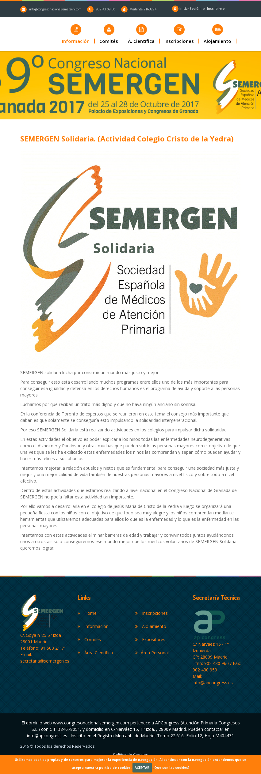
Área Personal (152, 653)
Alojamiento (150, 626)
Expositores (150, 639)
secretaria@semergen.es (44, 661)
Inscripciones (151, 613)
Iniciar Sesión (190, 8)
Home (87, 613)
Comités (89, 639)
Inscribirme (216, 8)
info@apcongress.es (213, 683)
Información (93, 626)
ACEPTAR (142, 767)
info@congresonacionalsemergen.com (55, 9)
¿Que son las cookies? (171, 767)
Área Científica (95, 653)
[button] (109, 34)
